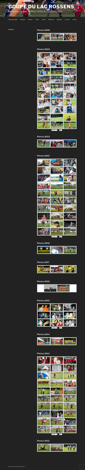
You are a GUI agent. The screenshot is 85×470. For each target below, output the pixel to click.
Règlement (51, 19)
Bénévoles (59, 19)
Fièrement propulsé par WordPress (16, 466)
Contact (74, 19)
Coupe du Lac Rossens (41, 7)
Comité (44, 19)
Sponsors (30, 19)
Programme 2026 (12, 19)
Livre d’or (67, 19)
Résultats (22, 19)
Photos (37, 19)
